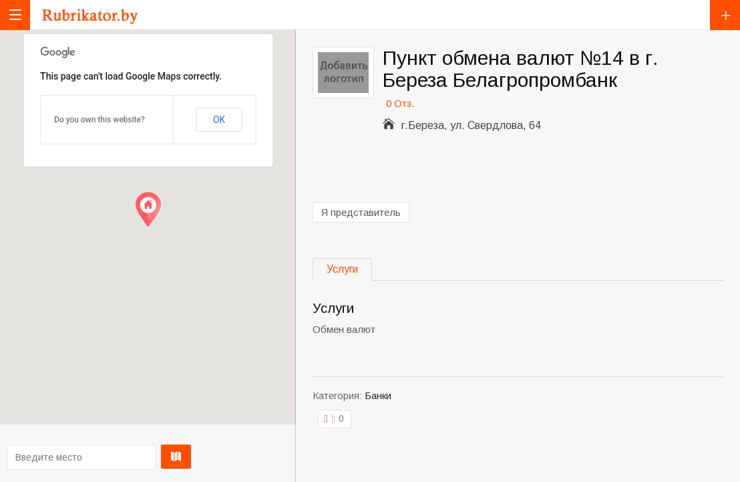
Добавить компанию (725, 15)
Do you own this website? (99, 119)
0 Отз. (400, 103)
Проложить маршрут (145, 457)
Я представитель (361, 212)
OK (219, 119)
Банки (378, 395)
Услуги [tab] (342, 269)
